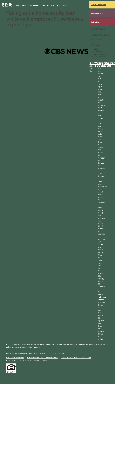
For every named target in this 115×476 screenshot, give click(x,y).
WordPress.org (99, 56)
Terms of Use (24, 360)
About (24, 5)
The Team (33, 5)
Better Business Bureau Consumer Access (42, 358)
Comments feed (100, 54)
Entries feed (98, 51)
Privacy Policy (11, 360)
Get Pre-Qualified (98, 5)
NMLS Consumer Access (15, 358)
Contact (51, 5)
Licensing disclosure (39, 360)
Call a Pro (95, 22)
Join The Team (91, 68)
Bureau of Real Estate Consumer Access (76, 358)
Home (17, 5)
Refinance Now (97, 13)
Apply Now (61, 5)
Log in (96, 49)
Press (42, 5)
